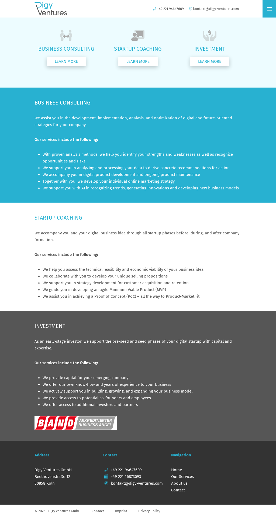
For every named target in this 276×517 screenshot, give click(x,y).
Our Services (182, 476)
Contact (178, 490)
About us (179, 483)
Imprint (121, 511)
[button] (66, 61)
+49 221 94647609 (122, 469)
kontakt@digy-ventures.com (133, 483)
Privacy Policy (149, 511)
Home (176, 469)
